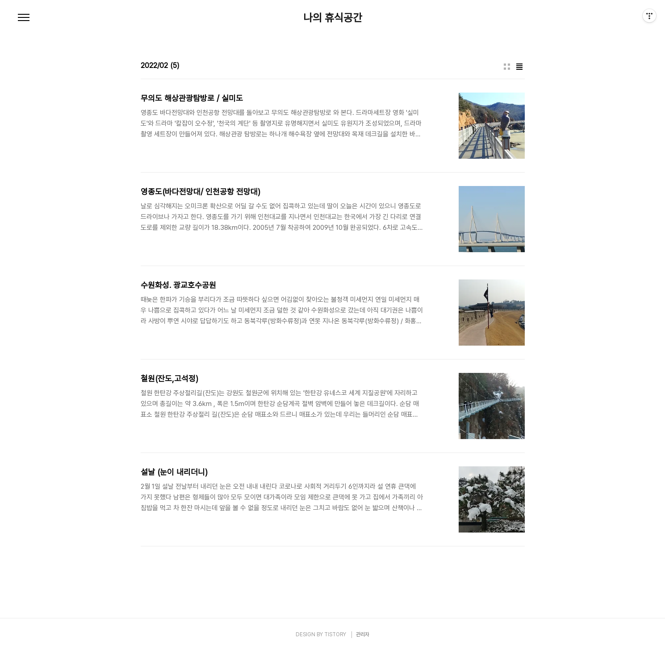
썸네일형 (507, 66)
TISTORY (335, 634)
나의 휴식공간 (332, 18)
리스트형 (519, 66)
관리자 (362, 634)
